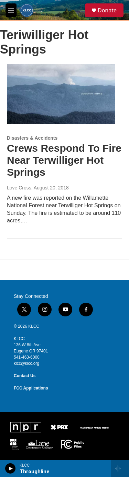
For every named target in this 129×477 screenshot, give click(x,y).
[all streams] (120, 468)
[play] (10, 468)
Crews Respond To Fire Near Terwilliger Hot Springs (64, 160)
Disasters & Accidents (32, 138)
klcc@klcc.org (26, 363)
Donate (107, 10)
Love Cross (19, 187)
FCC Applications (31, 388)
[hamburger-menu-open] (11, 10)
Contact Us (24, 375)
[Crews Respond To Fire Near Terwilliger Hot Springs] (61, 94)
